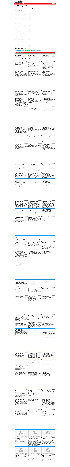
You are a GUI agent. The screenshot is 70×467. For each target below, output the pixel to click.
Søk (53, 3)
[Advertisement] (35, 83)
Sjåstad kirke (26, 50)
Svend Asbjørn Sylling (17, 10)
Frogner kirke (17, 50)
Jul (22, 50)
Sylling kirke (32, 50)
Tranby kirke (38, 50)
